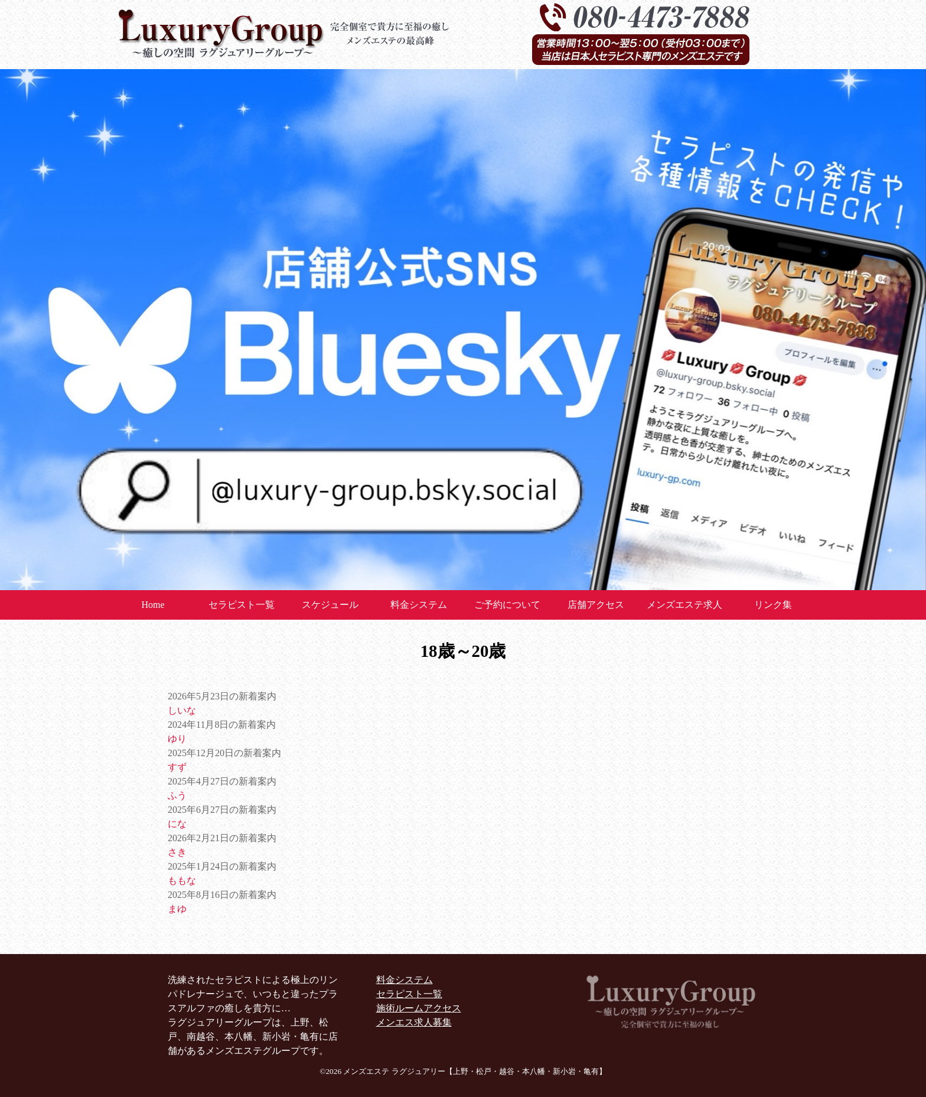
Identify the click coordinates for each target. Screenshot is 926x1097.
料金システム (418, 605)
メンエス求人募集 (414, 1022)
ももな (182, 880)
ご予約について (507, 605)
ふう (177, 795)
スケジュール (330, 605)
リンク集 (773, 605)
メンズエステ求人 (684, 605)
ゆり (177, 739)
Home (152, 605)
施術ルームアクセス (418, 1008)
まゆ (177, 909)
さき (177, 852)
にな (177, 824)
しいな (182, 710)
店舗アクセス (596, 605)
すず (177, 767)
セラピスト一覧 (241, 605)
